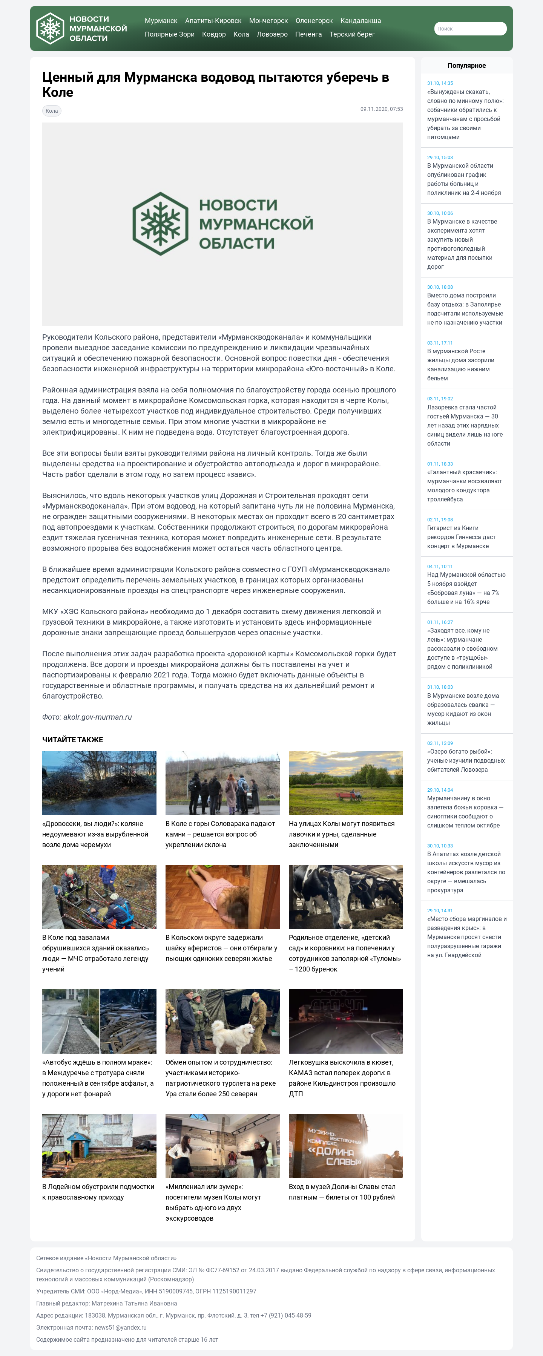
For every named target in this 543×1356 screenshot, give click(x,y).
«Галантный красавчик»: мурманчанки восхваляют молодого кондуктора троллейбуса (464, 485)
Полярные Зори (170, 33)
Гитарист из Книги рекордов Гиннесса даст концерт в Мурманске (461, 537)
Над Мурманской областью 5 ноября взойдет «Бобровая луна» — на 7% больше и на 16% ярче (466, 588)
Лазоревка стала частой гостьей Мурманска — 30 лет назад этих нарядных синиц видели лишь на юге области (465, 425)
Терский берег (352, 33)
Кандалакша (361, 20)
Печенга (308, 33)
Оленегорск (314, 20)
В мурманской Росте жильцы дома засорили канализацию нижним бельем (460, 364)
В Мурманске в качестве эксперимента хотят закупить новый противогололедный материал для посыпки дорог (462, 244)
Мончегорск (268, 20)
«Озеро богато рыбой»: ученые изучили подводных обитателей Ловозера (466, 760)
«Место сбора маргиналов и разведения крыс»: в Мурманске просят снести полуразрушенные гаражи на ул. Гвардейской (467, 937)
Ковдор (214, 33)
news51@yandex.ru (121, 1327)
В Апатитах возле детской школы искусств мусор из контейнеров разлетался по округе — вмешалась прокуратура (466, 872)
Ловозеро (272, 33)
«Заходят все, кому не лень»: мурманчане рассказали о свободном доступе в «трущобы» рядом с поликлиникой (462, 648)
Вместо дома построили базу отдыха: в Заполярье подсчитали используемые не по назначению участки (465, 308)
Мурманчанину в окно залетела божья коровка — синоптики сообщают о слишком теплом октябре (465, 811)
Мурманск (161, 20)
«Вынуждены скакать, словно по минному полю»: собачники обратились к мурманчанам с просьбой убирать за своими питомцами (465, 114)
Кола (241, 33)
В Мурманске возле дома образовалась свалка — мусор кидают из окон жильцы (463, 709)
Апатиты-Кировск (213, 20)
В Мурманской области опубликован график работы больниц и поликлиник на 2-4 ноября (464, 179)
